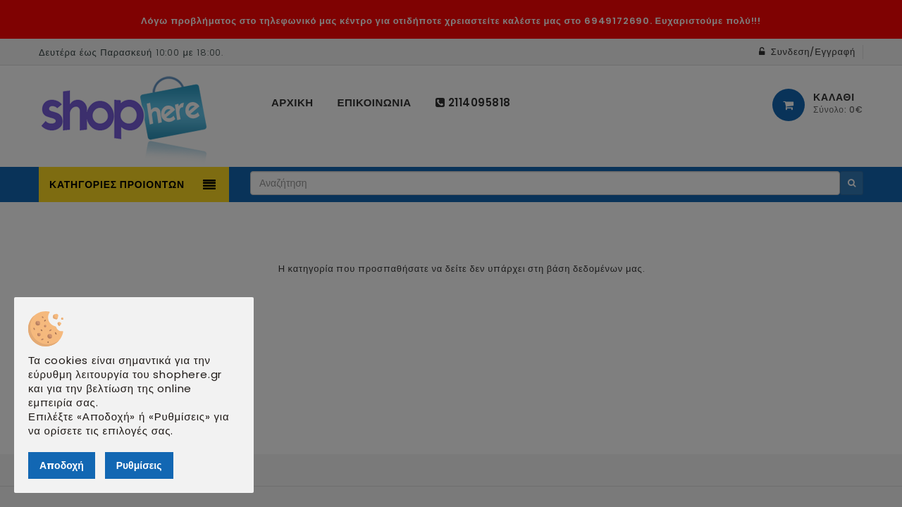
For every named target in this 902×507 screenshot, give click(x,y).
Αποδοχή (61, 465)
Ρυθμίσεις (139, 465)
